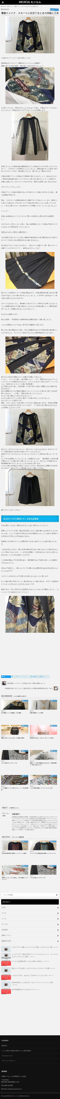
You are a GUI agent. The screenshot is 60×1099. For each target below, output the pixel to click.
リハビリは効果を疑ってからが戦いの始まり (25, 963)
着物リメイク (6, 676)
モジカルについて (7, 1055)
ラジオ (4, 913)
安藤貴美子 (35, 676)
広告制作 (5, 930)
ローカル (5, 924)
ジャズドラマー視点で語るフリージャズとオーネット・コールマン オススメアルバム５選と (30, 956)
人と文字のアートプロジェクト (21, 676)
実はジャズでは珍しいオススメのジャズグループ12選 (28, 970)
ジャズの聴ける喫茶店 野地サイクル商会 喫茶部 (16, 1050)
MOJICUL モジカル (30, 2)
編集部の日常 (6, 941)
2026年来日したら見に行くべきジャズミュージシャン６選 (27, 984)
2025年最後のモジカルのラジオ (20, 991)
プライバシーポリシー (8, 1060)
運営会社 (4, 1045)
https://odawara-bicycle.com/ (13, 1089)
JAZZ (3, 907)
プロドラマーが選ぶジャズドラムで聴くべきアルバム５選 (30, 949)
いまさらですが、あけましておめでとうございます (27, 977)
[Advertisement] (30, 652)
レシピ (4, 918)
